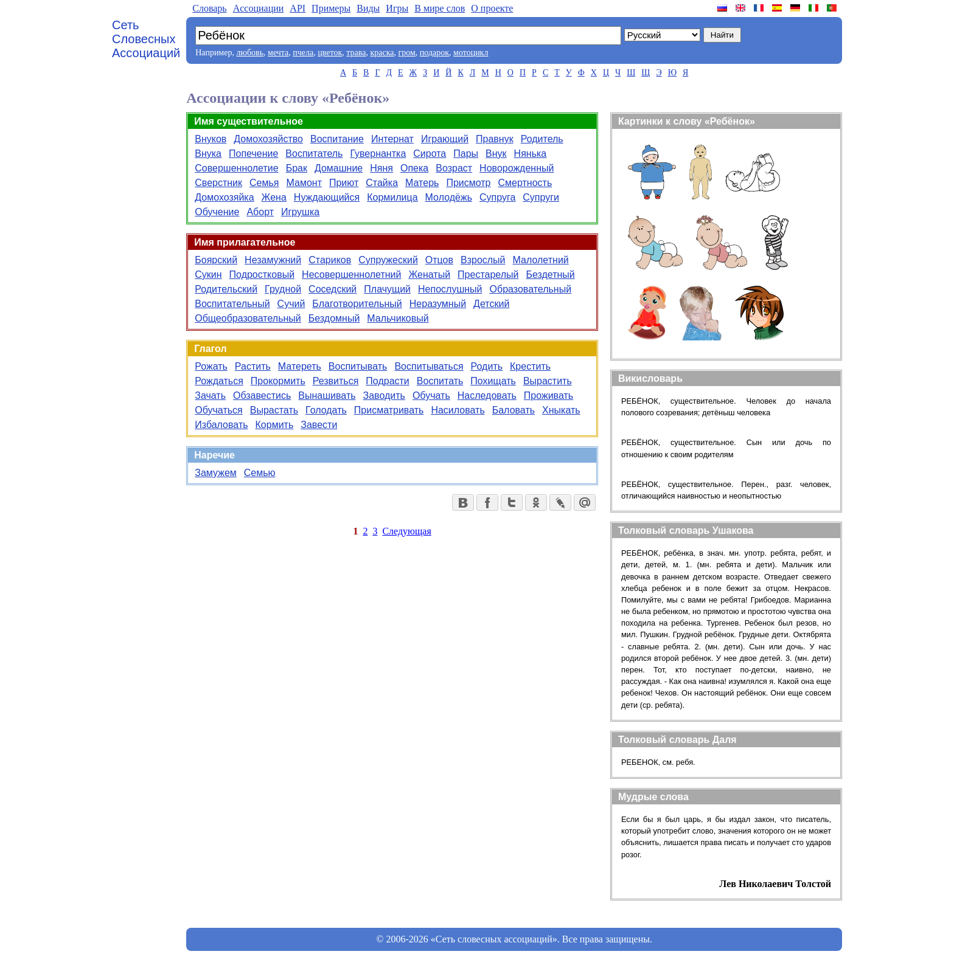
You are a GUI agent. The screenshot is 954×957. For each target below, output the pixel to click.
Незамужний (273, 260)
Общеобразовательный (248, 318)
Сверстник (218, 183)
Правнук (495, 139)
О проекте (492, 8)
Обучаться (218, 410)
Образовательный (531, 289)
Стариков (329, 260)
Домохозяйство (268, 139)
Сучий (291, 304)
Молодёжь (448, 197)
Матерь (422, 183)
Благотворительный (357, 304)
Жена (274, 197)
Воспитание (337, 139)
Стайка (382, 183)
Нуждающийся (327, 197)
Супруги (541, 197)
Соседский (332, 289)
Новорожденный (516, 168)
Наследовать (487, 395)
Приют (343, 183)
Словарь (209, 8)
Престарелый (488, 274)
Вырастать (274, 410)
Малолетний (541, 260)
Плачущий (387, 289)
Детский (491, 304)
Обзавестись (262, 395)
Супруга (497, 197)
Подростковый (262, 274)
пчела (303, 52)
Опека (414, 168)
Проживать (548, 395)
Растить (253, 366)
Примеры (331, 8)
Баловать (513, 410)
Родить (487, 366)
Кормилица (392, 197)
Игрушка (300, 212)
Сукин (208, 274)
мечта (278, 52)
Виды (368, 8)
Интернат (392, 139)
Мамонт (303, 183)
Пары (465, 153)
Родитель (542, 139)
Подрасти (387, 381)
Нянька (530, 153)
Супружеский (388, 260)
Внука (208, 153)
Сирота (429, 153)
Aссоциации (258, 8)
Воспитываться (428, 366)
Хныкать (561, 410)
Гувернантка (378, 153)
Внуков (210, 139)
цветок (330, 52)
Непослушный (450, 289)
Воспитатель (314, 153)
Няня (381, 168)
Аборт (260, 212)
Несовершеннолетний (351, 274)
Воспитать (440, 381)
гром (406, 52)
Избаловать (221, 425)
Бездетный (550, 274)
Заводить (384, 395)
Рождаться (219, 381)
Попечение (253, 153)
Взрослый (483, 260)
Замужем (216, 473)
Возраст (454, 168)
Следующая (406, 531)
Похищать (493, 381)
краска (382, 52)
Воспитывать (358, 366)
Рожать (211, 366)
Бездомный (334, 318)
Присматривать (389, 410)
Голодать (326, 410)
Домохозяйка (224, 197)
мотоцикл (470, 52)
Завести (319, 425)
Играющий (444, 139)
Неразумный (437, 304)
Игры (397, 8)
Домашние (339, 168)
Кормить (275, 425)
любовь (249, 52)
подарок (434, 52)
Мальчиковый (397, 318)
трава (356, 52)
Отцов (439, 260)
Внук (496, 153)
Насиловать (457, 410)
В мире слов (439, 8)
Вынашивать (326, 395)
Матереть (299, 366)
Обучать (431, 395)
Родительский (226, 289)
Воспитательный (232, 304)
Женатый (429, 274)
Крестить (530, 366)
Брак (296, 168)
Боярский (216, 260)
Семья (264, 183)
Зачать (210, 395)
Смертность (525, 183)
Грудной (283, 289)
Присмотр (468, 183)
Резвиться (336, 381)
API (297, 8)
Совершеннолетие (236, 168)
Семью (260, 473)
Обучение (217, 212)
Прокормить (278, 381)
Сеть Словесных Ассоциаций (146, 39)
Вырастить (547, 381)
